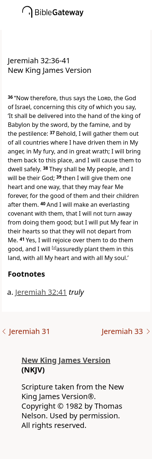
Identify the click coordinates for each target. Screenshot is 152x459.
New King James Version (66, 360)
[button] (87, 25)
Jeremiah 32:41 (41, 292)
